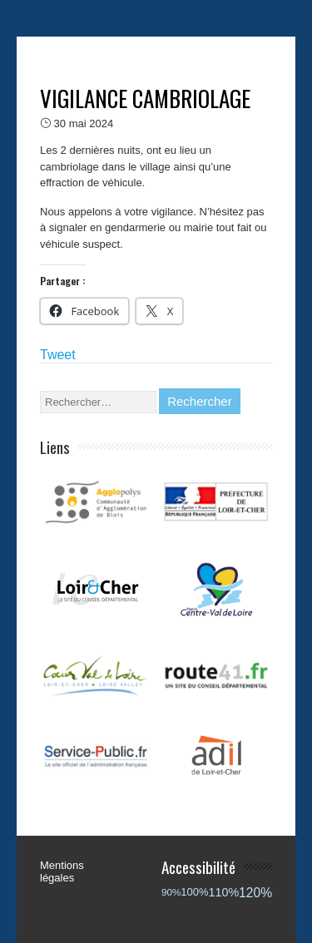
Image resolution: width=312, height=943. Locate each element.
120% (255, 893)
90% (171, 891)
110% (224, 892)
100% (194, 892)
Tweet (58, 355)
